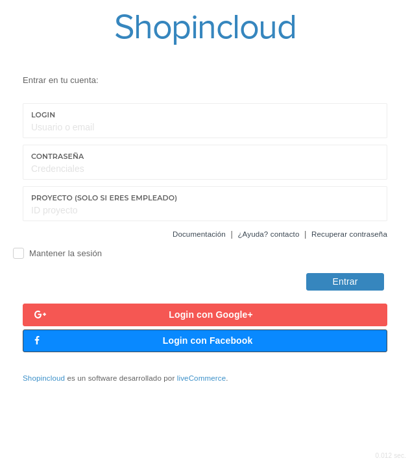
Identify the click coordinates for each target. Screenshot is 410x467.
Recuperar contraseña (349, 234)
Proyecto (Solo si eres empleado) (104, 197)
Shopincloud (44, 378)
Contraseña (57, 156)
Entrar (345, 281)
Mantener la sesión (65, 253)
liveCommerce (201, 378)
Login (43, 114)
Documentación (199, 234)
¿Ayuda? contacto (268, 234)
